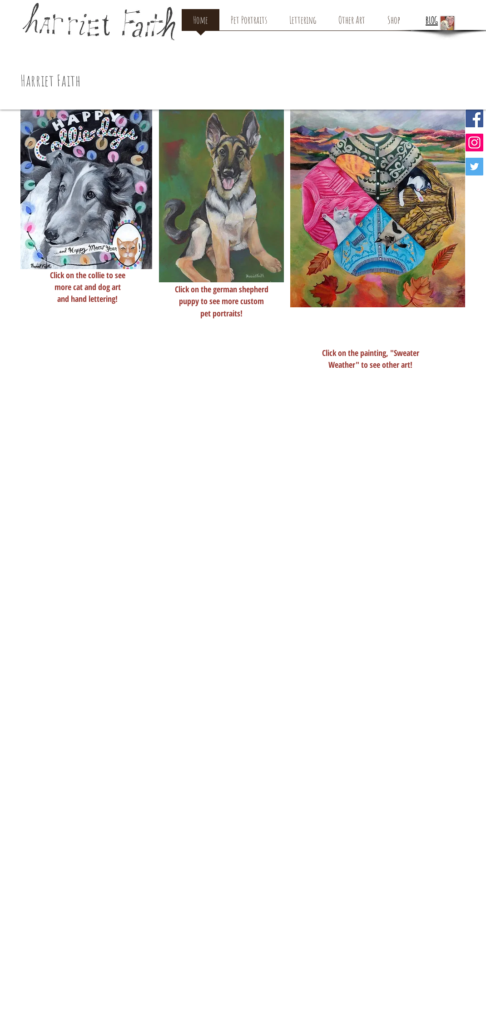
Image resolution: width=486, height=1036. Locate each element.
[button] (458, 54)
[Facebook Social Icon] (474, 118)
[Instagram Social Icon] (474, 142)
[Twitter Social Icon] (474, 166)
